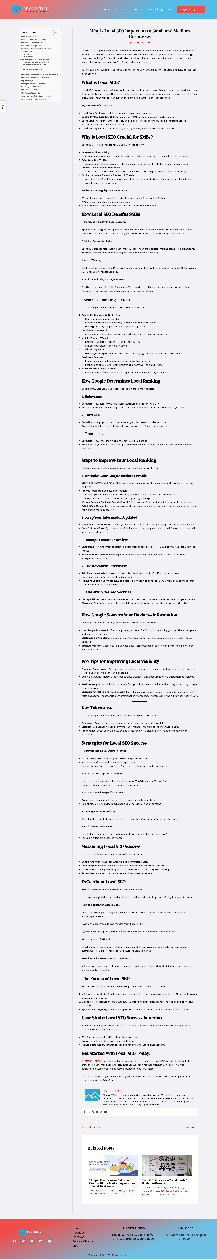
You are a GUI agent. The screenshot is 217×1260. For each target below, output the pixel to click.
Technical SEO (149, 1194)
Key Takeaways (27, 81)
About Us (121, 9)
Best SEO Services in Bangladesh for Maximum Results (166, 1181)
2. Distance (27, 54)
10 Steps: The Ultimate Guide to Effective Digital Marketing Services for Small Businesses (111, 1183)
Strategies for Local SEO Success (33, 84)
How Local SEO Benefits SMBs (32, 43)
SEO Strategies (180, 1191)
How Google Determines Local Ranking (36, 49)
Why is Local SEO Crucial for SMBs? (34, 40)
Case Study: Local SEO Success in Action (36, 96)
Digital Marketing (116, 1190)
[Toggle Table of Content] (54, 32)
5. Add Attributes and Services (33, 72)
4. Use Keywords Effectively (33, 69)
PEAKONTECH (35, 8)
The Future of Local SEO (30, 93)
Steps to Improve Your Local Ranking (35, 59)
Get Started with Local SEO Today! (34, 99)
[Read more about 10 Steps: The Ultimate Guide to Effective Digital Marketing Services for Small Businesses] (113, 1165)
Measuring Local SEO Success (32, 87)
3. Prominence (28, 56)
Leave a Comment (97, 1190)
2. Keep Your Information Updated (35, 64)
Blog (170, 9)
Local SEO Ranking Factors (31, 46)
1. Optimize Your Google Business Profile (36, 62)
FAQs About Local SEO (30, 90)
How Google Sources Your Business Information (39, 74)
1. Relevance (28, 51)
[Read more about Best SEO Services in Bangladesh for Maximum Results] (167, 1165)
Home (107, 9)
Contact (136, 9)
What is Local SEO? (28, 36)
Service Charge (154, 9)
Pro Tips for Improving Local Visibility (35, 77)
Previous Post (91, 1127)
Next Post (191, 1127)
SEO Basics (166, 1191)
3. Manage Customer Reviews (33, 67)
